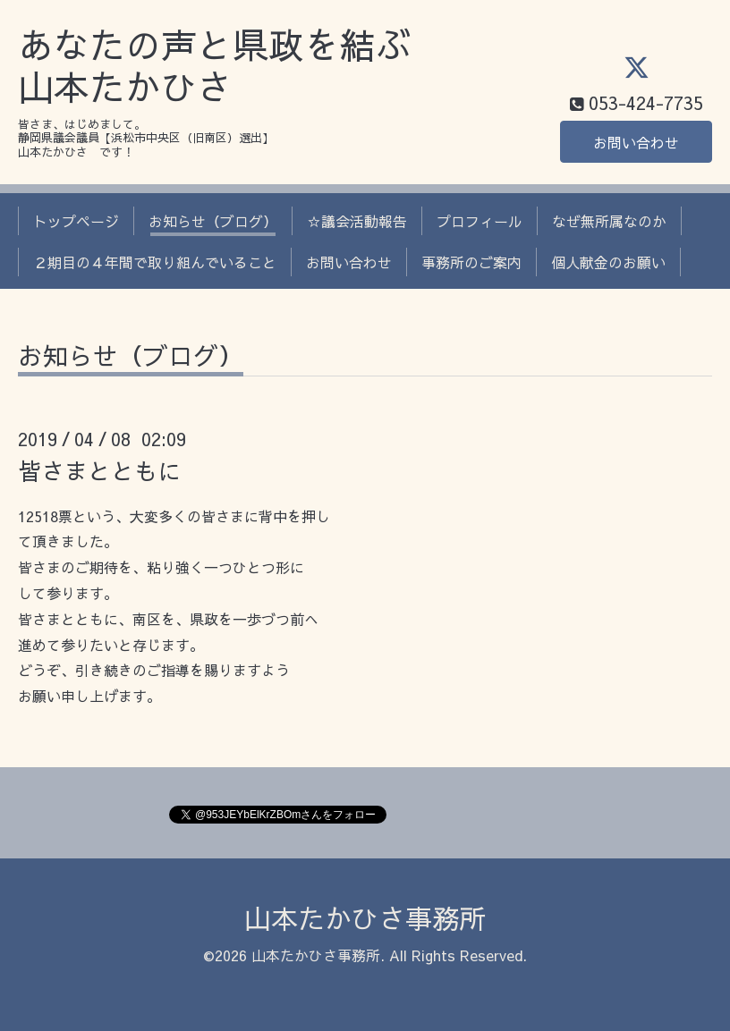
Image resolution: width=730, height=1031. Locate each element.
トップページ (76, 221)
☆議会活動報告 (357, 221)
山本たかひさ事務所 (365, 918)
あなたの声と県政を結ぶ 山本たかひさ (215, 66)
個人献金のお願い (608, 262)
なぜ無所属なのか (609, 221)
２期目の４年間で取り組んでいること (154, 262)
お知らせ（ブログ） (213, 221)
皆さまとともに (99, 470)
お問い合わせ (636, 142)
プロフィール (479, 221)
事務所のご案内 (471, 262)
